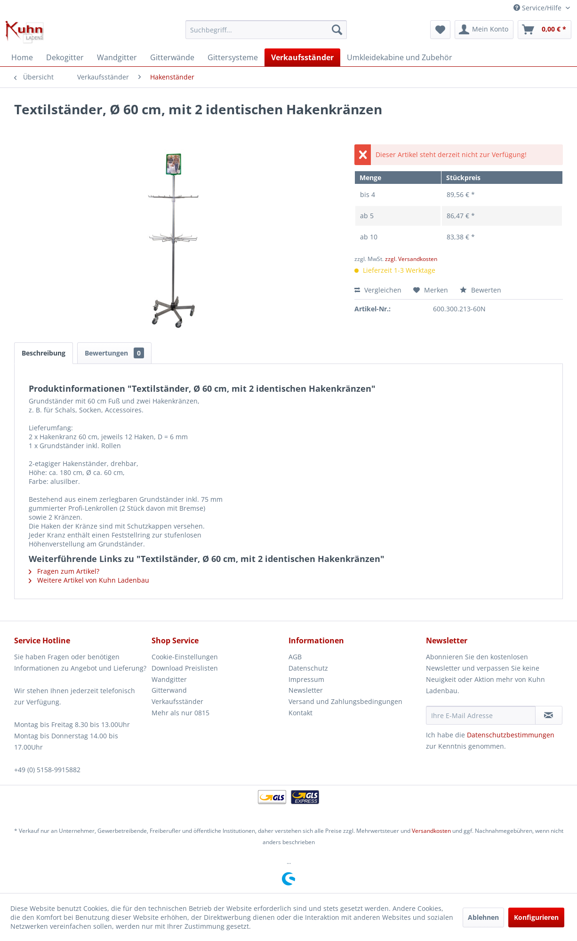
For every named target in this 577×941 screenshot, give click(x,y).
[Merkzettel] (440, 29)
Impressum (306, 679)
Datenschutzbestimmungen (510, 734)
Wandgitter (169, 679)
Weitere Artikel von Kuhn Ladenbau (89, 580)
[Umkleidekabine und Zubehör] (399, 57)
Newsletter (305, 690)
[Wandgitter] (117, 57)
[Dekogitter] (65, 57)
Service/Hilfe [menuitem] (538, 7)
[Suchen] (337, 29)
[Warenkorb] (544, 29)
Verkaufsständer (177, 701)
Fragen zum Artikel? (64, 571)
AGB (295, 656)
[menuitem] (266, 29)
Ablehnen (483, 917)
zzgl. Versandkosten (411, 259)
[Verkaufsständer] (302, 57)
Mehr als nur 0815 (180, 712)
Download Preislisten (185, 668)
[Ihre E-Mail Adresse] (481, 715)
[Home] (22, 57)
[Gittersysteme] (232, 57)
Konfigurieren (536, 917)
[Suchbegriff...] (266, 29)
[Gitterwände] (172, 57)
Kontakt (300, 712)
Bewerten (480, 289)
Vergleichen (377, 289)
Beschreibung (43, 352)
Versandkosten (431, 831)
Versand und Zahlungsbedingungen (345, 701)
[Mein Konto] (484, 29)
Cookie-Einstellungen (185, 656)
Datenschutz (308, 668)
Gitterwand (169, 690)
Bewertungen (114, 353)
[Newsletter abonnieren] (548, 715)
